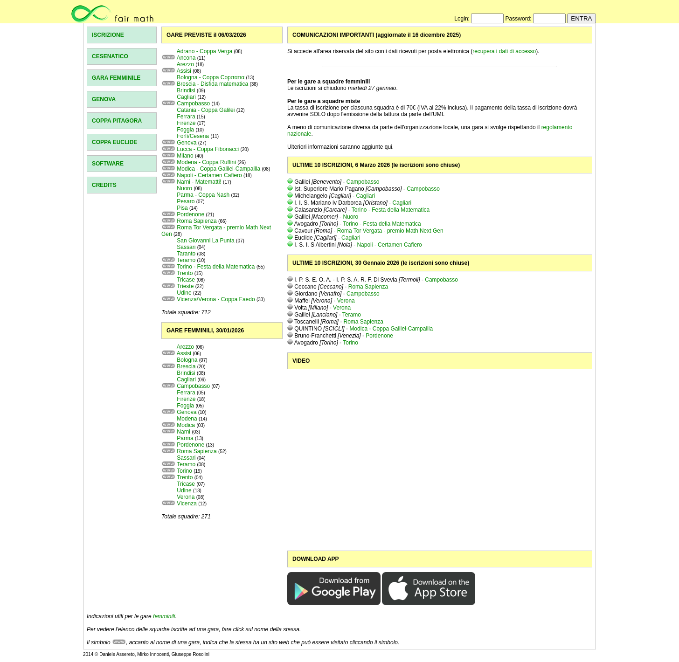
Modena (187, 418)
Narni (183, 431)
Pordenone (190, 214)
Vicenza (186, 503)
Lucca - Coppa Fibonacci (208, 149)
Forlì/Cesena (193, 136)
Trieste (185, 286)
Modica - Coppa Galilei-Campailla (218, 169)
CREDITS (104, 185)
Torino (184, 471)
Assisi (184, 71)
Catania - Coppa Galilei (206, 110)
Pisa (182, 208)
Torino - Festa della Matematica (216, 266)
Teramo (186, 260)
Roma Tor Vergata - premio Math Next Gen (390, 231)
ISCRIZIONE (108, 35)
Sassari (186, 247)
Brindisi (186, 90)
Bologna (187, 360)
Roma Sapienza (196, 221)
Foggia (185, 129)
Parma (185, 438)
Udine (184, 293)
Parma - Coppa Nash (203, 195)
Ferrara (186, 116)
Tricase (186, 279)
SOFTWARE (108, 163)
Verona (185, 497)
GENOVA (104, 99)
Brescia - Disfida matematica (212, 84)
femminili (164, 616)
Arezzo (185, 64)
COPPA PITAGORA (117, 120)
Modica (186, 425)
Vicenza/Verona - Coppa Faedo (216, 299)
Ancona (186, 58)
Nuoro (184, 188)
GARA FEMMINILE (116, 78)
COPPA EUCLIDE (114, 142)
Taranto (186, 253)
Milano (185, 155)
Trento (185, 273)
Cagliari (186, 97)
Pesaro (185, 201)
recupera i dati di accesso (504, 51)
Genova (186, 142)
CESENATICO (110, 56)
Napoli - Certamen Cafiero (209, 175)
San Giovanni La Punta (205, 240)
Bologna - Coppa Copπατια (210, 77)
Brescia (186, 366)
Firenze (186, 123)
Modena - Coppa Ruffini (206, 162)
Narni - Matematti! (199, 182)
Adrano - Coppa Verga (204, 51)
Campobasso (193, 103)
